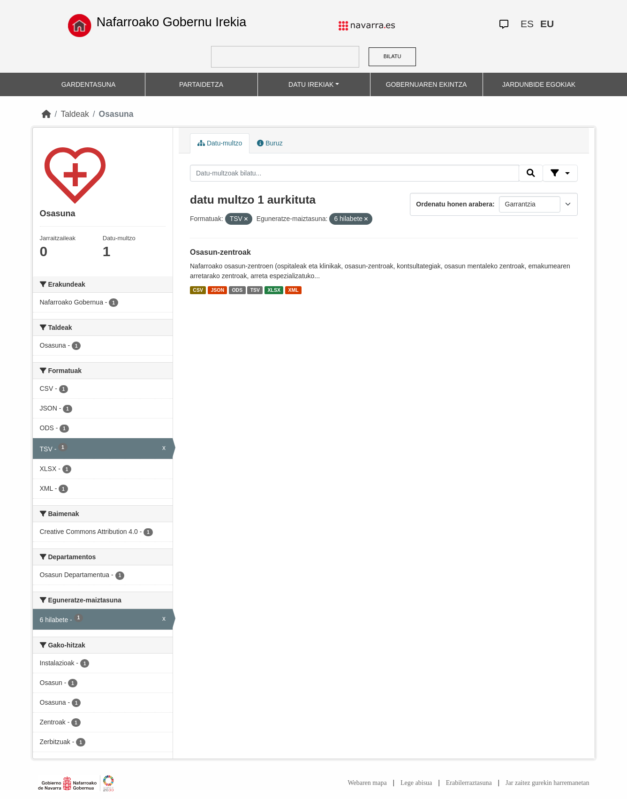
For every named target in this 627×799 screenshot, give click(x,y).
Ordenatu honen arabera (454, 204)
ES (527, 23)
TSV (255, 290)
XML (293, 290)
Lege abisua (416, 782)
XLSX (274, 290)
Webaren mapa (366, 782)
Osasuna (116, 114)
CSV (198, 290)
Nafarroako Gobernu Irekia (172, 22)
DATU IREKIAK (310, 84)
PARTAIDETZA (201, 84)
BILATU (392, 56)
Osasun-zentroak (220, 252)
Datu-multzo (219, 143)
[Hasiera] (46, 114)
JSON (217, 290)
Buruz (269, 143)
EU (547, 23)
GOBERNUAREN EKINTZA (426, 84)
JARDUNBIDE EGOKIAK (538, 84)
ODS (237, 290)
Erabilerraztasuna (469, 782)
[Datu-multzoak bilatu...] (354, 173)
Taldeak (74, 114)
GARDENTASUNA (88, 84)
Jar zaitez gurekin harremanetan (547, 782)
